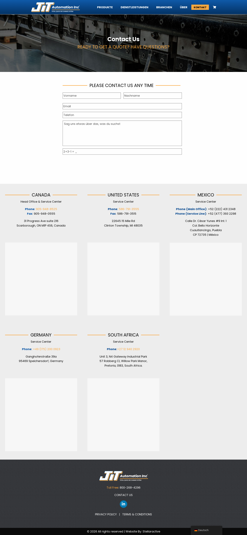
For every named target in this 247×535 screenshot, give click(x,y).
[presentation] (122, 163)
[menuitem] (212, 7)
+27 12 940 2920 (128, 349)
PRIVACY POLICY (106, 514)
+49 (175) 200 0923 (46, 349)
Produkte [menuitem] (105, 7)
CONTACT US (123, 495)
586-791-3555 (128, 209)
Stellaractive (151, 531)
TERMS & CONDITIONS (137, 514)
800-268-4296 (130, 488)
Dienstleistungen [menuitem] (134, 7)
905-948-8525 (46, 209)
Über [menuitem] (183, 7)
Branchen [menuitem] (164, 7)
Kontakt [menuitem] (200, 7)
